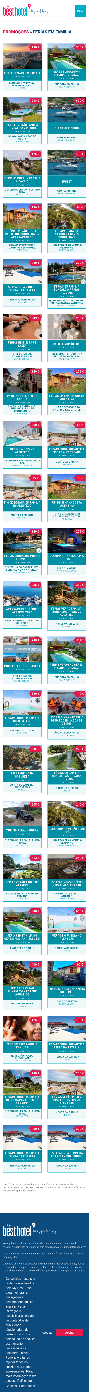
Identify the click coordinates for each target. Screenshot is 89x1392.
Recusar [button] (47, 1332)
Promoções (16, 32)
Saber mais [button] (27, 1386)
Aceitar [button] (70, 1332)
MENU (80, 10)
